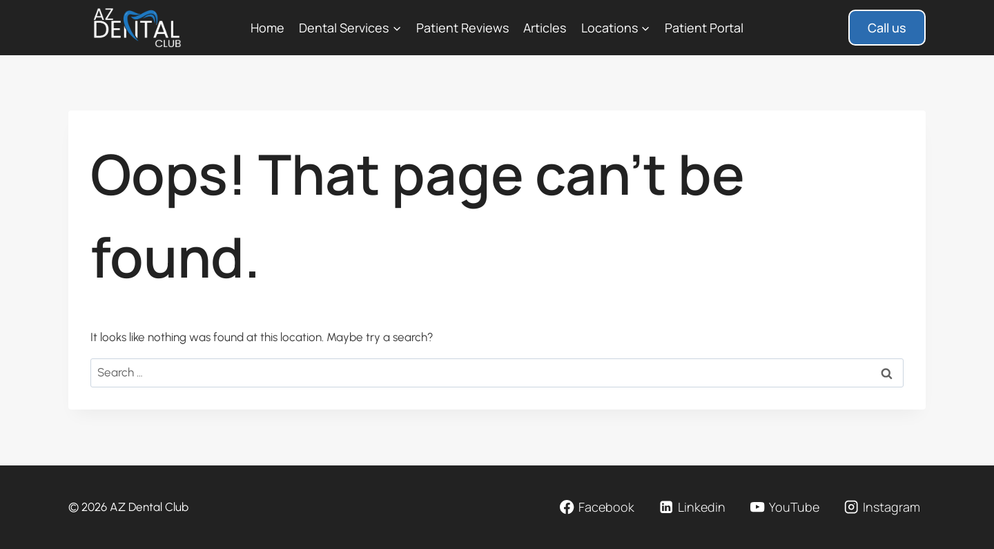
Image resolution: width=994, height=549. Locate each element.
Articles (544, 27)
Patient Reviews (462, 27)
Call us (887, 27)
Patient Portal (704, 27)
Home (267, 27)
